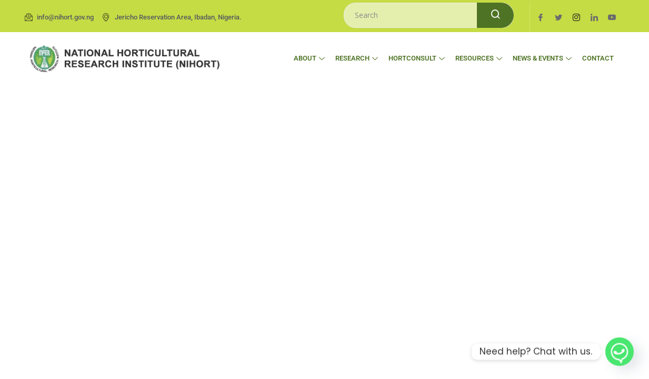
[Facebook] (540, 17)
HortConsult (416, 58)
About (309, 58)
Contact (598, 58)
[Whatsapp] (619, 351)
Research (356, 58)
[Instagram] (576, 17)
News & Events (542, 58)
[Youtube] (612, 17)
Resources (478, 58)
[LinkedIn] (594, 17)
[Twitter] (558, 17)
